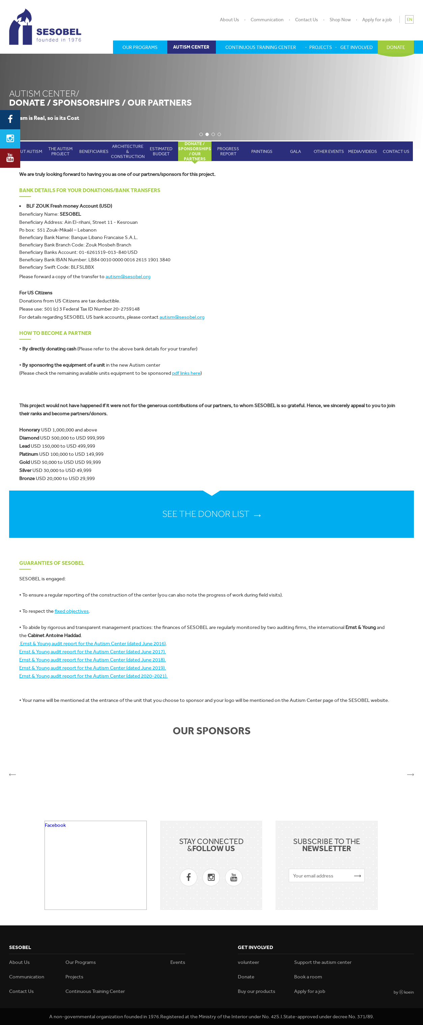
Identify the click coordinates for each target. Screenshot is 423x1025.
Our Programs (80, 962)
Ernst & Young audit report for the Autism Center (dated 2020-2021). (93, 676)
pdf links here (186, 373)
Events (177, 962)
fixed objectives (72, 611)
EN (409, 19)
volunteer (248, 962)
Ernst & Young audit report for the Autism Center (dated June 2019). (92, 668)
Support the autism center (322, 962)
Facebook (55, 825)
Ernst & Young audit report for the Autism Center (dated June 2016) (92, 643)
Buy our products (256, 991)
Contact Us (306, 19)
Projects (74, 977)
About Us (229, 19)
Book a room (308, 977)
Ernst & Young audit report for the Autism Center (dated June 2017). (92, 652)
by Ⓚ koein (404, 992)
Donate (246, 977)
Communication (267, 19)
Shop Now (340, 19)
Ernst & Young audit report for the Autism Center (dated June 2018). (92, 660)
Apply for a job (377, 19)
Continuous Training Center (95, 991)
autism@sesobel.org (128, 276)
